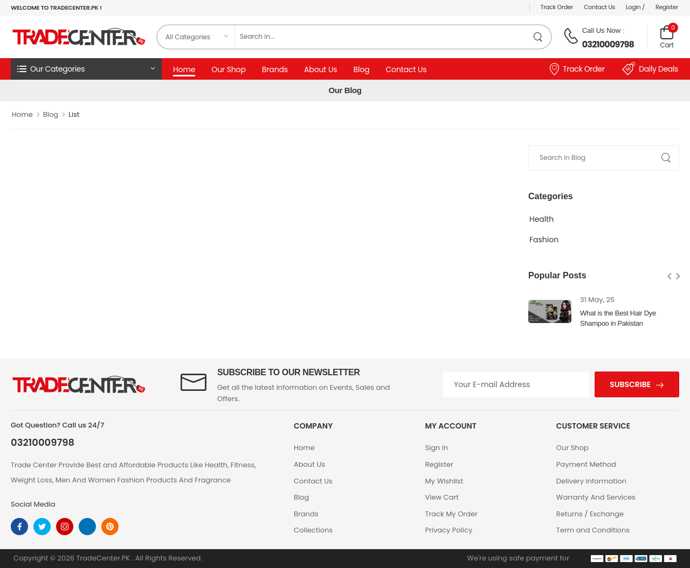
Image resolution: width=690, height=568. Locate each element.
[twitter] (42, 526)
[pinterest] (110, 526)
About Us (320, 69)
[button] (86, 69)
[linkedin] (87, 526)
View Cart (442, 497)
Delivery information (591, 481)
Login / (635, 7)
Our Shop (228, 69)
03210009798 (608, 44)
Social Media (33, 504)
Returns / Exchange (590, 514)
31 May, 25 (597, 299)
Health (541, 219)
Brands (275, 69)
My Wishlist (444, 481)
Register (667, 7)
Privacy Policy (448, 530)
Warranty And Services (596, 497)
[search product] (538, 37)
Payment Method (586, 464)
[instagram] (64, 526)
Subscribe (630, 384)
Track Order (557, 7)
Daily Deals (650, 68)
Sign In (436, 448)
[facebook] (19, 526)
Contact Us (599, 7)
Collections (313, 530)
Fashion (543, 239)
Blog (361, 69)
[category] (196, 36)
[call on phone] (571, 36)
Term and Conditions (593, 530)
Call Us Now (601, 30)
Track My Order (451, 514)
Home (184, 69)
